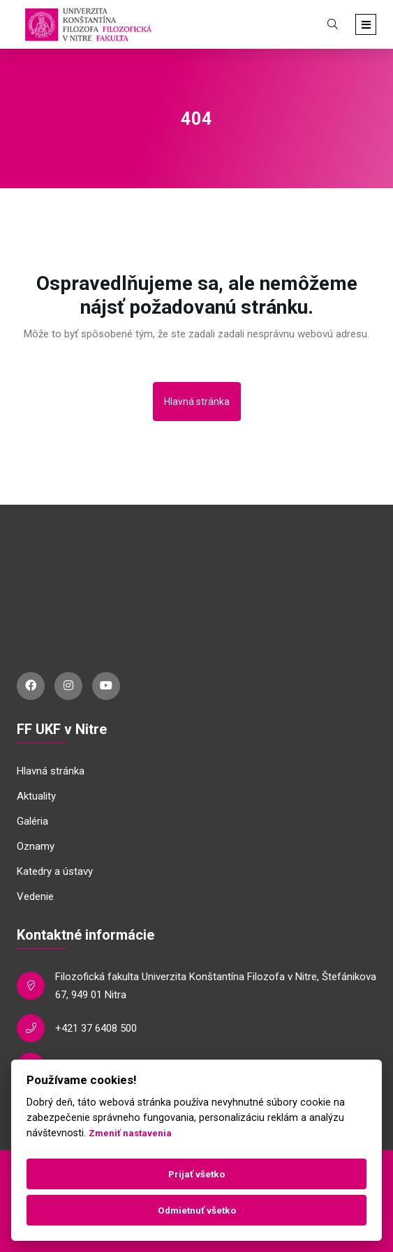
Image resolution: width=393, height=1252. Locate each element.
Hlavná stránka (197, 401)
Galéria (32, 821)
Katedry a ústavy (55, 871)
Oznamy (35, 846)
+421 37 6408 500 (96, 1028)
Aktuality (36, 796)
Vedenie (35, 896)
